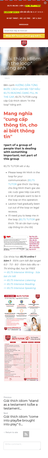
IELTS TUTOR (16, 167)
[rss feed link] (26, 427)
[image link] (24, 43)
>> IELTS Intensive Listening (19, 264)
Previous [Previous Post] (7, 390)
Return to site (11, 425)
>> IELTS (9, 272)
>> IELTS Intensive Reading (19, 268)
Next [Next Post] (6, 406)
